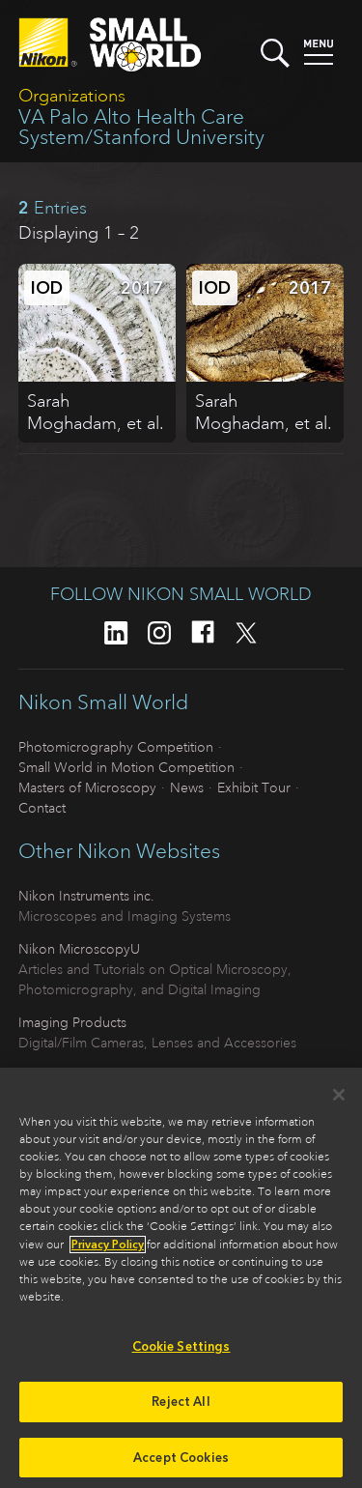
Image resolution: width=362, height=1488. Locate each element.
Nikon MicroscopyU (79, 949)
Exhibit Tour (254, 787)
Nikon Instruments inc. (86, 895)
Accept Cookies (181, 1462)
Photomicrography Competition (115, 747)
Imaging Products (72, 1022)
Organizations (71, 95)
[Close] (339, 1100)
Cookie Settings (181, 1352)
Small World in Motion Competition (126, 767)
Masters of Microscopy (87, 787)
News (187, 787)
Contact (42, 807)
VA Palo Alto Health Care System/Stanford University (141, 127)
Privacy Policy (107, 1250)
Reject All (180, 1406)
